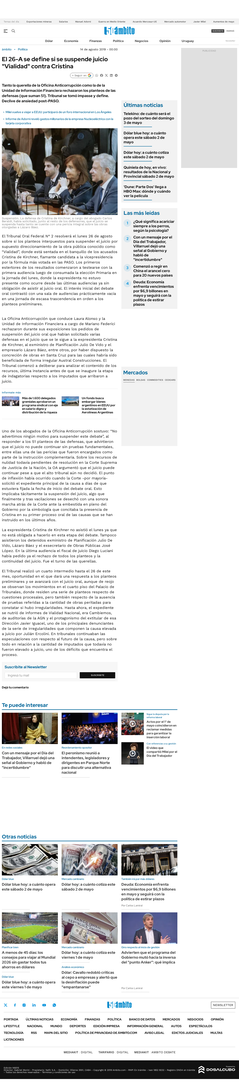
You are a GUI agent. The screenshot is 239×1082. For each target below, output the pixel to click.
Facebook (15, 1005)
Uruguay (188, 41)
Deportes (78, 1026)
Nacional (35, 1026)
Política (118, 41)
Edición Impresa (106, 1026)
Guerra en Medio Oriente (111, 21)
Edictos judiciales (187, 1033)
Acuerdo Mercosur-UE (145, 21)
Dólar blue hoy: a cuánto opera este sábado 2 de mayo (145, 137)
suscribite (217, 31)
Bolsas (140, 380)
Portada (11, 1019)
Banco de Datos (142, 1019)
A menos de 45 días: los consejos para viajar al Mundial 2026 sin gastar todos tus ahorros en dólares (28, 959)
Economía (71, 41)
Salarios (63, 21)
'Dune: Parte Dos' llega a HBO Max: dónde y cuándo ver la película (147, 191)
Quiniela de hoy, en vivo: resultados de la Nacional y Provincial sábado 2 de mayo (149, 172)
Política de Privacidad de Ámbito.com (106, 1033)
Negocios (141, 41)
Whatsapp (54, 1005)
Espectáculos (200, 1026)
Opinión (164, 41)
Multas (216, 1033)
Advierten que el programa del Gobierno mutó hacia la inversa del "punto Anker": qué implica (148, 957)
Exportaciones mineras (39, 21)
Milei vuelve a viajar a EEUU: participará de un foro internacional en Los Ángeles (58, 112)
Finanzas (95, 41)
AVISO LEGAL (154, 1033)
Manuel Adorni (83, 21)
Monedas (129, 380)
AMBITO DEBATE (155, 1052)
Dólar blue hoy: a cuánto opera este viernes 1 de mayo (28, 984)
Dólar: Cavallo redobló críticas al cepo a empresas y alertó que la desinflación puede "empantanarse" (89, 979)
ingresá (230, 31)
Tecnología (14, 1033)
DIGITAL (78, 1052)
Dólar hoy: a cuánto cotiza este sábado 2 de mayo (146, 154)
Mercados (171, 1019)
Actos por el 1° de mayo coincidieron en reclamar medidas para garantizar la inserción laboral (161, 729)
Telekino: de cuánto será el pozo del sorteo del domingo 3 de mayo (149, 118)
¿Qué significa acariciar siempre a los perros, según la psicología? (153, 226)
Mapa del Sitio (56, 1033)
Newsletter (230, 41)
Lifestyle (12, 1026)
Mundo (56, 1026)
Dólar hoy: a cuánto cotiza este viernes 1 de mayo (88, 955)
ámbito (7, 49)
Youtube (44, 1005)
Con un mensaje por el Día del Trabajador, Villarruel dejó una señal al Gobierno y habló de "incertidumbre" (152, 248)
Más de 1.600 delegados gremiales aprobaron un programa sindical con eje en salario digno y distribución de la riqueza (40, 405)
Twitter (5, 1005)
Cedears (170, 380)
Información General (145, 1026)
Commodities (155, 380)
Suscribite (97, 675)
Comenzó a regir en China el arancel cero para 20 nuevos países (153, 271)
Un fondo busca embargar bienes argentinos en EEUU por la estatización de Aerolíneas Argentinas (98, 405)
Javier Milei (199, 21)
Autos (176, 1026)
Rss (34, 1033)
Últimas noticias (39, 1019)
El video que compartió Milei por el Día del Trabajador (162, 752)
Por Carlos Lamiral (131, 905)
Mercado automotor (175, 21)
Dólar (49, 41)
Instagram (24, 1005)
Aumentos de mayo (223, 21)
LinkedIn (34, 1005)
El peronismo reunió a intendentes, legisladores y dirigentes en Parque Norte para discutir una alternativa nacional (86, 763)
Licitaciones (14, 1040)
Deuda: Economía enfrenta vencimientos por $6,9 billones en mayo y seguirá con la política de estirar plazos (153, 293)
